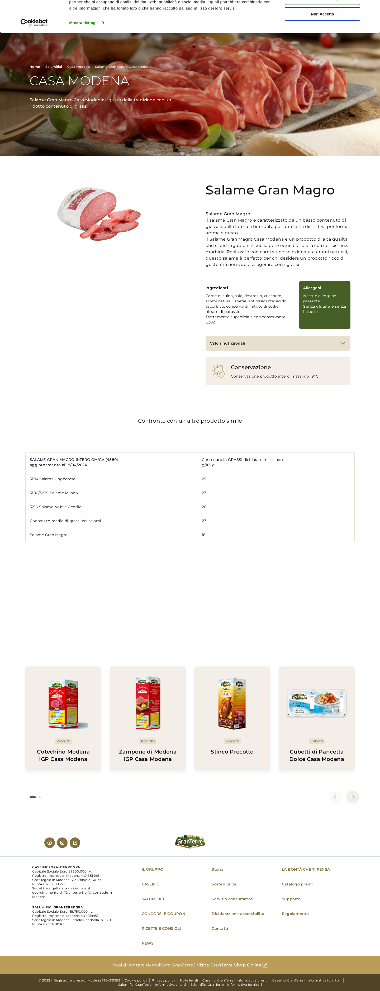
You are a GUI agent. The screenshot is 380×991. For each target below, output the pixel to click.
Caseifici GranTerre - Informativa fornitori (306, 980)
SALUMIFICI (153, 899)
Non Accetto (322, 44)
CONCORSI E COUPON (163, 913)
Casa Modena (78, 67)
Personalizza (322, 28)
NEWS (148, 943)
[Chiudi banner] (372, 8)
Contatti (220, 928)
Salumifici (53, 67)
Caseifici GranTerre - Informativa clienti (235, 980)
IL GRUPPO (152, 869)
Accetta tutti (322, 13)
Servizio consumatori (232, 899)
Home (35, 67)
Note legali (189, 980)
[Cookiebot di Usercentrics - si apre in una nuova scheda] (34, 53)
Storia (218, 869)
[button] (33, 797)
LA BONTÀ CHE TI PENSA (306, 869)
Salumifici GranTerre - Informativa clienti (152, 985)
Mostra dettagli (83, 52)
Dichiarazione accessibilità (238, 913)
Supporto (291, 899)
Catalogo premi (297, 884)
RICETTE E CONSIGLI (161, 928)
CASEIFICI (151, 884)
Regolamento (295, 913)
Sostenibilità (224, 884)
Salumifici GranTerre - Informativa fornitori (226, 985)
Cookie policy (136, 980)
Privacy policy (163, 980)
